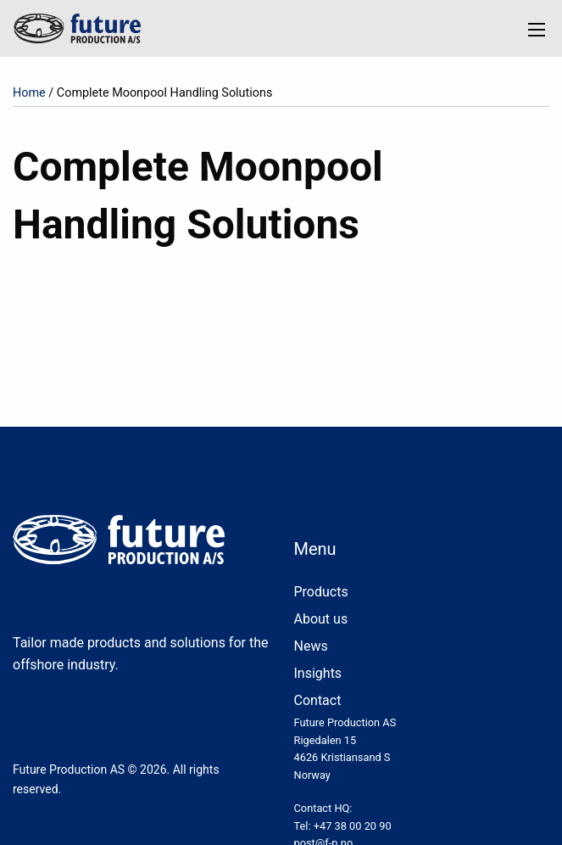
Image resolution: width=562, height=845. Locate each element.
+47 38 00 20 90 (353, 826)
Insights (318, 673)
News (311, 646)
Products (321, 592)
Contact (318, 700)
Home (29, 93)
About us (321, 619)
